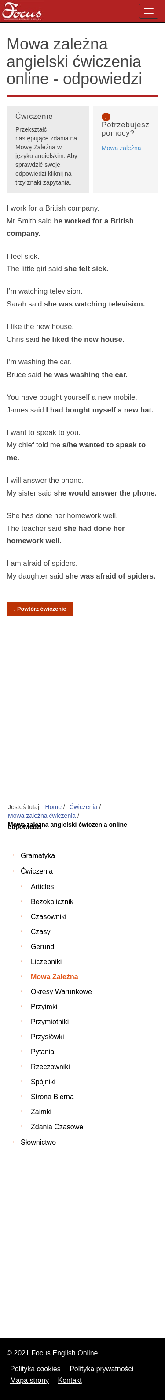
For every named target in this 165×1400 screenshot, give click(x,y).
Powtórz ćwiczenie (40, 609)
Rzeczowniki (50, 1067)
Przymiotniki (50, 1021)
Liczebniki (46, 961)
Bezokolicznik (52, 901)
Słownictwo (38, 1142)
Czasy (40, 931)
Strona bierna (52, 1097)
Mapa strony (29, 1380)
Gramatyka (38, 855)
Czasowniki (48, 916)
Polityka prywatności (101, 1369)
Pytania (42, 1052)
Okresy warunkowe (61, 991)
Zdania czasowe (57, 1127)
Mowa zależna (121, 147)
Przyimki (44, 1006)
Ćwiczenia (37, 871)
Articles (42, 886)
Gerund (42, 946)
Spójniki (43, 1082)
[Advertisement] (82, 710)
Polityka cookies (35, 1369)
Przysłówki (47, 1037)
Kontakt (70, 1380)
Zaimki (41, 1112)
